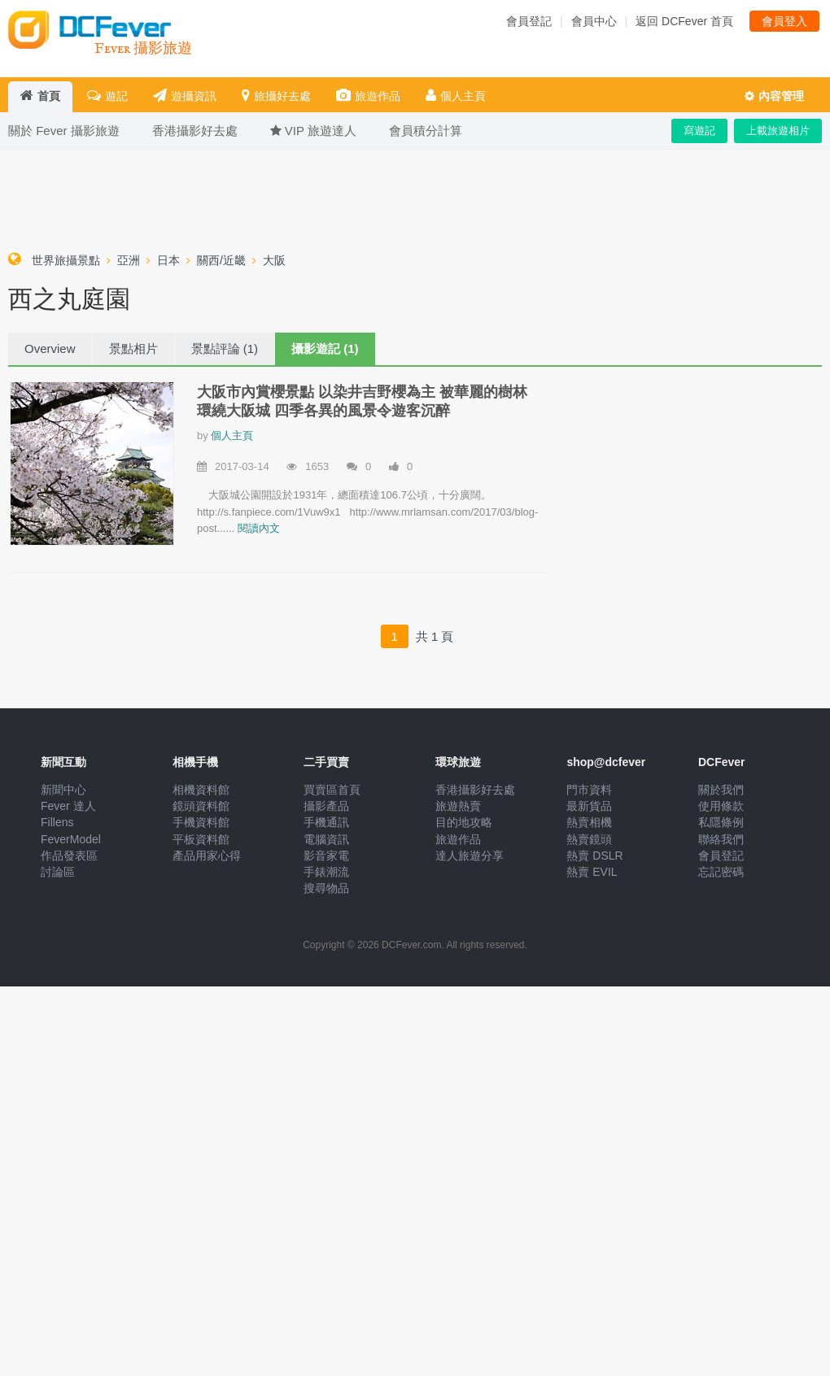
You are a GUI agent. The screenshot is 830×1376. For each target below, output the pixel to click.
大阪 (274, 260)
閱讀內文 (259, 528)
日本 (168, 260)
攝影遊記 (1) (325, 348)
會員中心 (594, 21)
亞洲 (128, 260)
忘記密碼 (721, 871)
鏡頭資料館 (201, 805)
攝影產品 (326, 805)
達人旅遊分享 (469, 855)
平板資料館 (201, 839)
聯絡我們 (721, 839)
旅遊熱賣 (458, 805)
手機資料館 (201, 822)
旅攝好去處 (276, 95)
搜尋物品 (326, 888)
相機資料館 (201, 789)
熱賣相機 (589, 822)
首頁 (40, 95)
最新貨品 (589, 805)
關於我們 (721, 789)
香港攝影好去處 (475, 789)
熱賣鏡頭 (589, 839)
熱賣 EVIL (591, 871)
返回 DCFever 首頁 (684, 21)
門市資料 (589, 789)
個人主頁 (456, 95)
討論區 (58, 871)
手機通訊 (326, 822)
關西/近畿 (221, 260)
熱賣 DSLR (594, 855)
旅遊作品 (368, 95)
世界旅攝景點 (66, 260)
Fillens (57, 822)
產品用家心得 (207, 855)
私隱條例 (721, 822)
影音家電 (326, 855)
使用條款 (721, 805)
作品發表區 (69, 855)
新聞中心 (63, 789)
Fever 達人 (68, 805)
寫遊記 (699, 130)
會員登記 (529, 21)
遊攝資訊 (184, 95)
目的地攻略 (463, 822)
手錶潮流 (326, 871)
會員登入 (784, 21)
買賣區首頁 (332, 789)
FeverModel (71, 839)
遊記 (107, 95)
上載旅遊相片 (778, 130)
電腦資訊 (326, 839)
